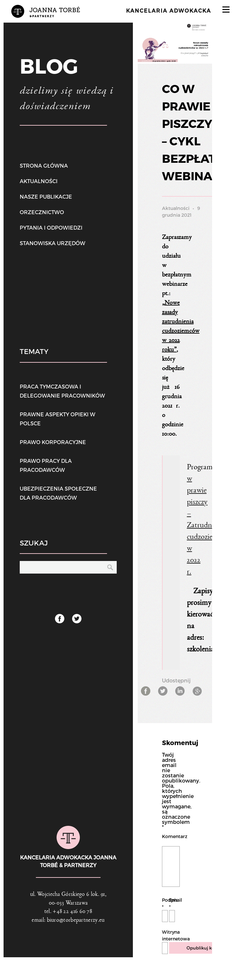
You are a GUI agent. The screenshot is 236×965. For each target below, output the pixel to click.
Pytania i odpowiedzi (51, 227)
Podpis (165, 911)
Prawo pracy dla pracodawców (46, 465)
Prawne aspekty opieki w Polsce (57, 418)
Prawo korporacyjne (53, 442)
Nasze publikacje (46, 196)
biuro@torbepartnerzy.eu (76, 928)
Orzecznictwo (42, 212)
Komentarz (171, 836)
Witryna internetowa (165, 943)
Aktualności (39, 181)
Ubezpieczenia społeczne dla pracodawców (58, 493)
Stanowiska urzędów (52, 243)
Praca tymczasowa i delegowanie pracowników (62, 391)
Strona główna (44, 165)
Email (172, 911)
